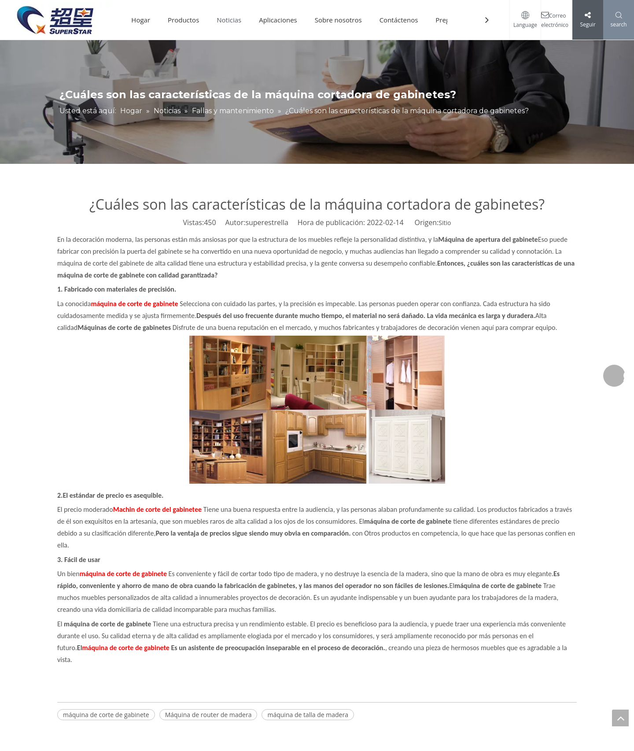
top (620, 718)
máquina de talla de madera (307, 714)
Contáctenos (399, 19)
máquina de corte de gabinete (106, 714)
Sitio (445, 222)
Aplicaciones (278, 19)
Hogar (140, 19)
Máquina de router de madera (208, 714)
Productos (183, 19)
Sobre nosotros (338, 19)
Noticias (229, 19)
